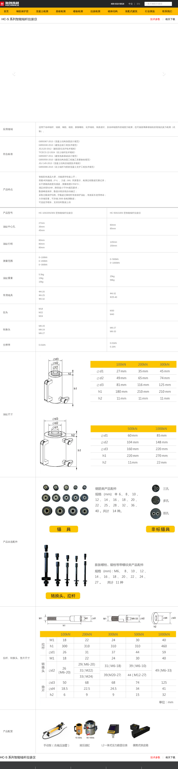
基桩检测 (61, 11)
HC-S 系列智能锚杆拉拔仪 (19, 19)
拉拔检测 (95, 11)
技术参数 (155, 19)
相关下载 (170, 19)
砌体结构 (113, 11)
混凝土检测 (42, 11)
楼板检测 (78, 11)
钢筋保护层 (22, 11)
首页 (6, 11)
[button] (13, 72)
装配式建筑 (131, 11)
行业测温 (150, 11)
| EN (137, 3)
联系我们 (167, 11)
